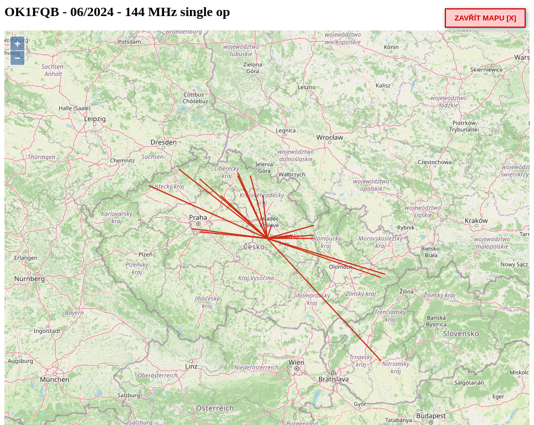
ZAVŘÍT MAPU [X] (485, 18)
